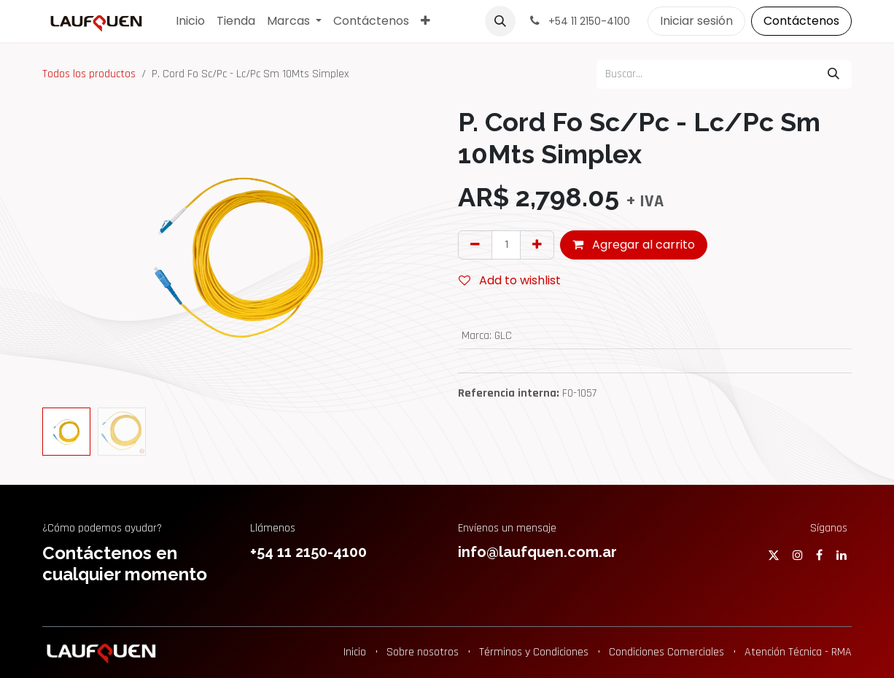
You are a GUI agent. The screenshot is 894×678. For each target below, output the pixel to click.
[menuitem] (190, 21)
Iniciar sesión (696, 20)
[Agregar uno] (537, 245)
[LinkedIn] (841, 555)
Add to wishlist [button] (510, 280)
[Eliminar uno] (475, 245)
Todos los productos (89, 74)
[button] (500, 21)
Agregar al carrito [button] (633, 244)
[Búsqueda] (833, 74)
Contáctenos (801, 20)
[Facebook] (819, 555)
